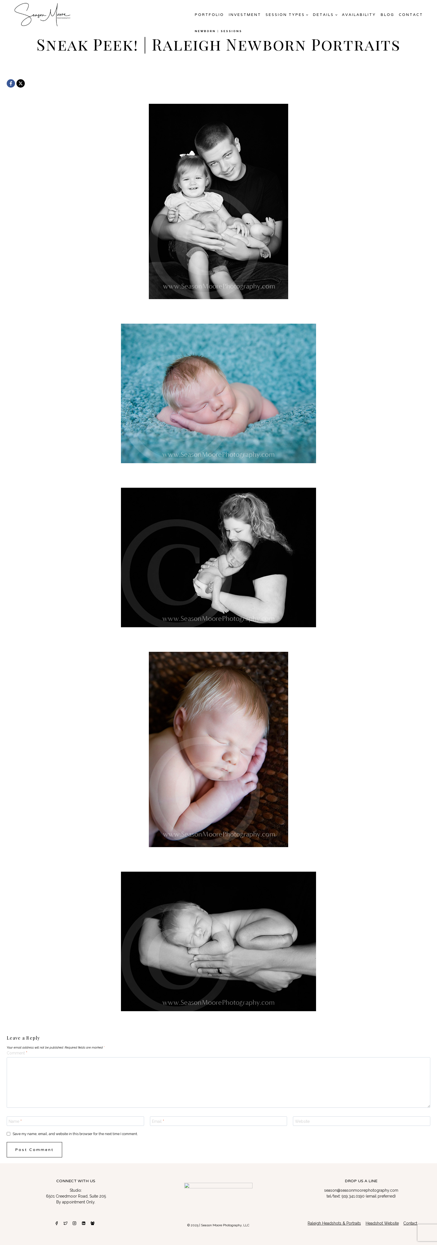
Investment (245, 14)
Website (302, 1121)
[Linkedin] (84, 1223)
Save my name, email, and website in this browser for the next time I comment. (75, 1134)
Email (158, 1121)
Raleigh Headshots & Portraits (334, 1223)
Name (15, 1121)
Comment (17, 1053)
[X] (20, 83)
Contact (411, 14)
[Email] (218, 1121)
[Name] (75, 1121)
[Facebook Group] (92, 1223)
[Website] (361, 1121)
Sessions (231, 31)
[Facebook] (11, 83)
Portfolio (209, 14)
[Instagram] (74, 1223)
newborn (205, 31)
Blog (387, 14)
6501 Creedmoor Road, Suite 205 (76, 1196)
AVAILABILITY (359, 14)
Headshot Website (382, 1223)
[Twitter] (65, 1223)
